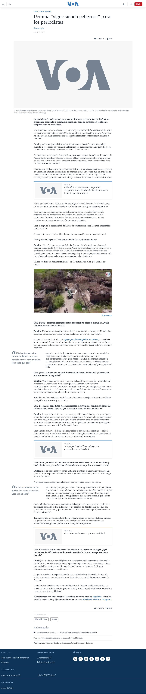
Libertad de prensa (42, 12)
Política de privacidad (46, 662)
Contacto (5, 662)
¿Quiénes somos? (44, 658)
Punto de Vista (7, 688)
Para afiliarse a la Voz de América (15, 658)
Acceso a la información (11, 675)
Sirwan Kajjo (39, 28)
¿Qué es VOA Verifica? (47, 675)
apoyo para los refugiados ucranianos (81, 339)
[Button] (99, 38)
